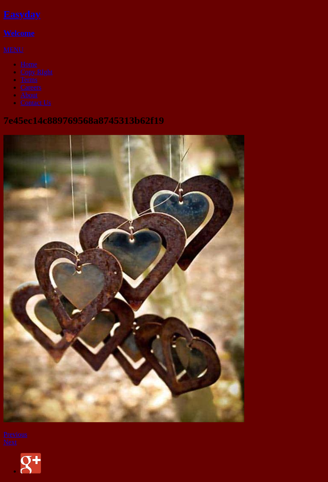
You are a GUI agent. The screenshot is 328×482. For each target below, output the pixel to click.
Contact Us (35, 102)
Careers (30, 87)
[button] (13, 49)
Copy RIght (36, 72)
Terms (29, 79)
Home (28, 64)
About (29, 95)
